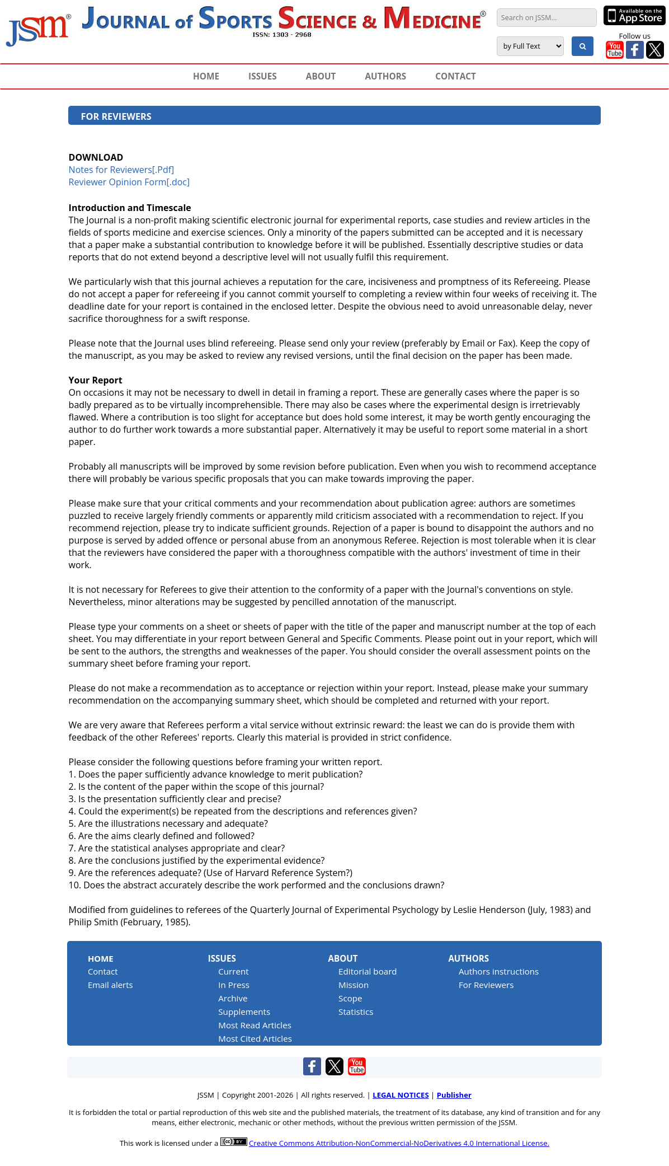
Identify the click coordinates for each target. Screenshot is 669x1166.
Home (101, 958)
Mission (353, 984)
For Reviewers (486, 984)
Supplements (244, 1011)
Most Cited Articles (255, 1038)
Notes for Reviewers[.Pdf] (122, 169)
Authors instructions (499, 971)
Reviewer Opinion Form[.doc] (129, 182)
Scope (350, 998)
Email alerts (110, 984)
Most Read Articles (254, 1025)
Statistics (355, 1011)
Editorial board (367, 971)
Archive (232, 998)
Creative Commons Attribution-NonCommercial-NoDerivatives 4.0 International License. (399, 1143)
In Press (233, 984)
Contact (103, 971)
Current (233, 971)
